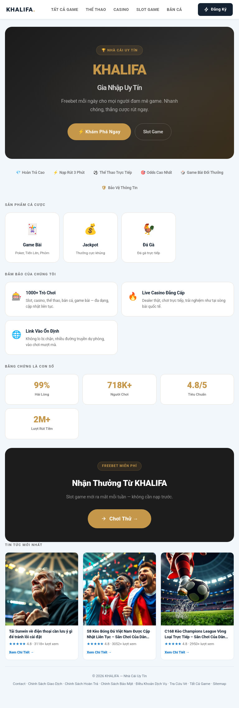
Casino (121, 9)
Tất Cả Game (64, 9)
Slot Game (147, 9)
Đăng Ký (215, 9)
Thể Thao (96, 9)
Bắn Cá (174, 9)
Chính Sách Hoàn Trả (81, 684)
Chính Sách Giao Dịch (45, 684)
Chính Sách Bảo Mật (117, 684)
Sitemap (219, 684)
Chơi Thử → (119, 519)
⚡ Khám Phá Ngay (99, 132)
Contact (19, 684)
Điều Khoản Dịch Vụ (151, 684)
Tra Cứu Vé (178, 684)
